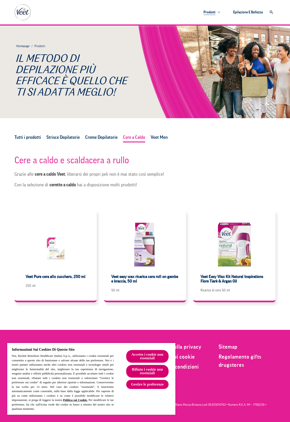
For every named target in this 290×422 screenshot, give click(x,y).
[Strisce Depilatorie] (63, 137)
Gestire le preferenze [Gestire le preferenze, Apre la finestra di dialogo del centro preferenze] (147, 384)
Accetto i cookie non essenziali (147, 356)
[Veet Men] (160, 137)
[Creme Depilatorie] (101, 137)
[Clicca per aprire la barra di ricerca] (271, 12)
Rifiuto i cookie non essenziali (147, 371)
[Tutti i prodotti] (27, 137)
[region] (91, 379)
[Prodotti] (209, 12)
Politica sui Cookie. (75, 400)
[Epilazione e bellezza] (248, 12)
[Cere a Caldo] (134, 137)
